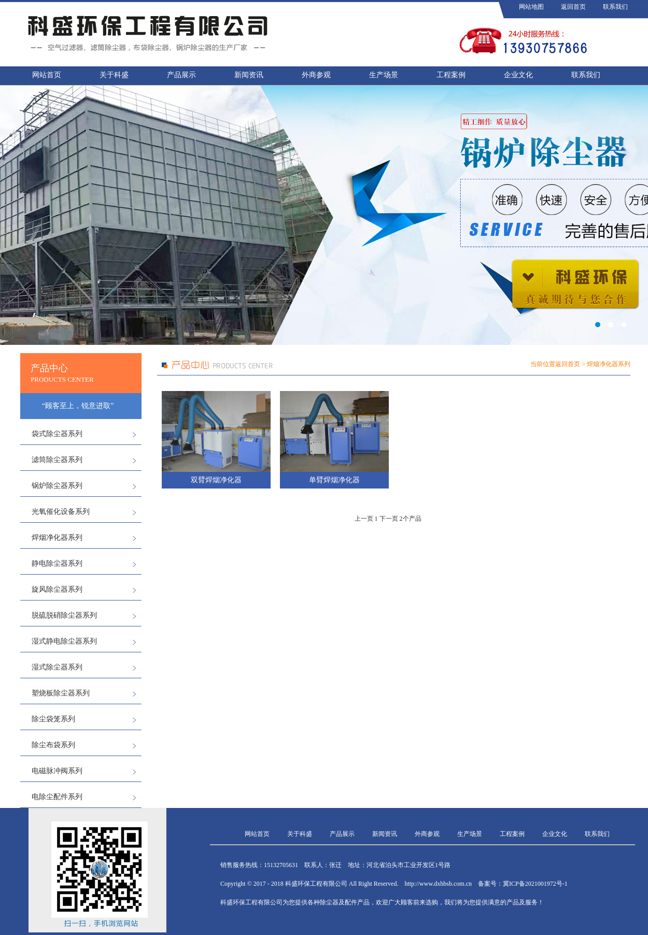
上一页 (364, 518)
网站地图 (531, 6)
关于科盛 (114, 75)
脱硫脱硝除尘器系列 (64, 615)
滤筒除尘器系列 (57, 460)
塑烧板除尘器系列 (61, 693)
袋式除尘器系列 (57, 434)
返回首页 (573, 6)
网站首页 (46, 75)
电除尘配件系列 (57, 797)
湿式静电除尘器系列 (64, 641)
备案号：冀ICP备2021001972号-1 (523, 883)
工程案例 (451, 75)
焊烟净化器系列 (57, 537)
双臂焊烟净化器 (216, 480)
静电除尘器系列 (57, 563)
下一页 (388, 518)
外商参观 (316, 75)
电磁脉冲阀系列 (57, 771)
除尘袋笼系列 (53, 719)
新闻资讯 (248, 75)
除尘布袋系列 (53, 745)
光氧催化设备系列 (61, 511)
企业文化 (518, 75)
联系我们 (615, 6)
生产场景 (383, 75)
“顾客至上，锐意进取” (78, 406)
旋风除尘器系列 (57, 589)
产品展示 (181, 75)
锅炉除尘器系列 (57, 486)
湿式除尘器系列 (57, 667)
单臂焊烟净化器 (334, 480)
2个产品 (410, 518)
